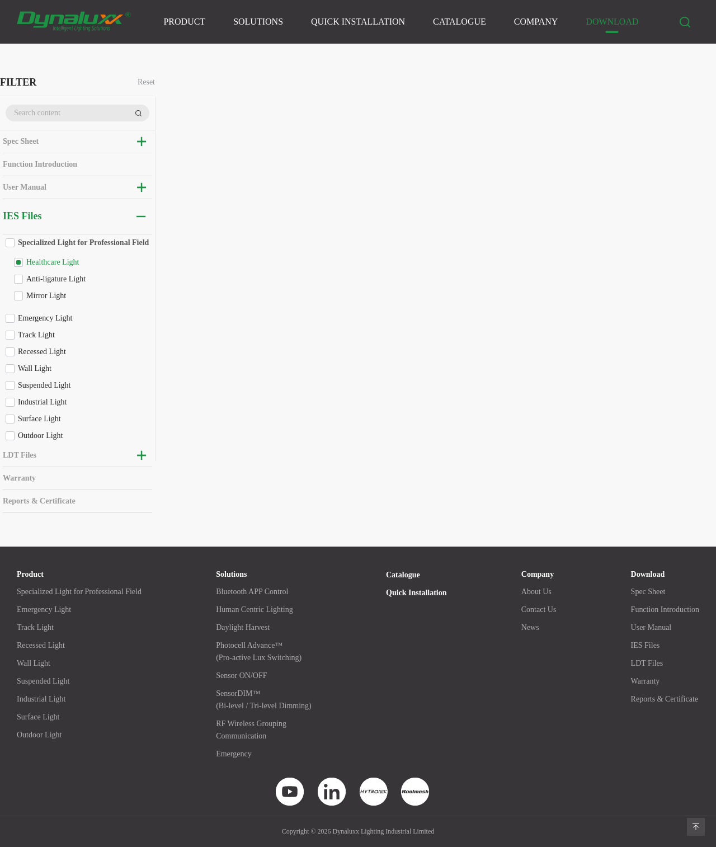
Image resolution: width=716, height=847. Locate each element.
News (530, 627)
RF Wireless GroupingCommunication (251, 729)
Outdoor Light (40, 435)
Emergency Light (45, 318)
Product (184, 21)
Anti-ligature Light (56, 279)
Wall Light (34, 368)
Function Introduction (40, 164)
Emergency (234, 754)
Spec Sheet (21, 141)
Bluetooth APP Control (252, 591)
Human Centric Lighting (254, 609)
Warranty (19, 478)
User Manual (24, 187)
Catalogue (459, 21)
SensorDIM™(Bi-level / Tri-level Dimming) (264, 699)
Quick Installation (358, 21)
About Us (536, 591)
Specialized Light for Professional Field (83, 242)
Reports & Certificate (39, 501)
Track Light (36, 335)
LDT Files (19, 455)
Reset (146, 82)
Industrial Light (42, 402)
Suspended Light (44, 385)
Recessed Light (42, 351)
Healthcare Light (52, 262)
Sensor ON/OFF (241, 675)
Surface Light (39, 419)
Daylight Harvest (243, 627)
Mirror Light (46, 295)
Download (612, 21)
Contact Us (539, 609)
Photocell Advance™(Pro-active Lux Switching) (259, 651)
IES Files (22, 216)
